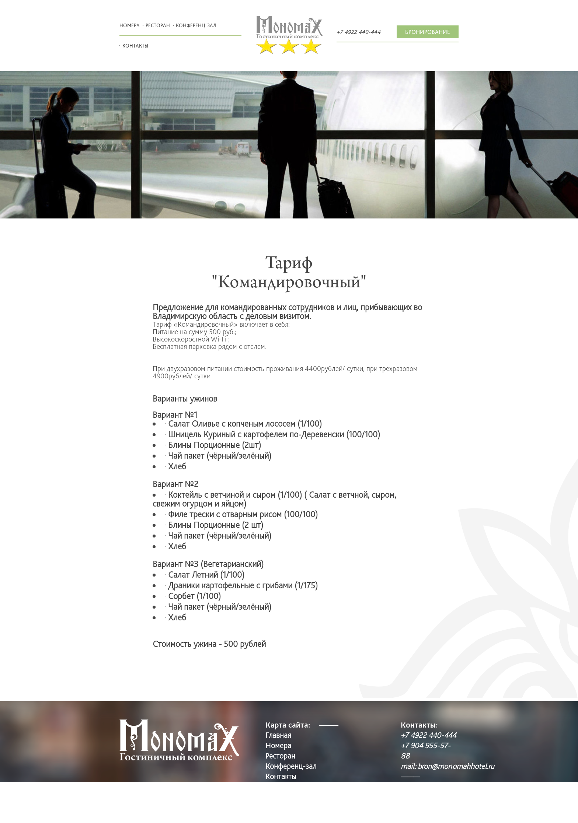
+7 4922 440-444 (358, 31)
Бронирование (427, 31)
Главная (278, 735)
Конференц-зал (196, 25)
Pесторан (158, 25)
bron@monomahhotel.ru (456, 766)
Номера (129, 25)
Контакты (135, 46)
